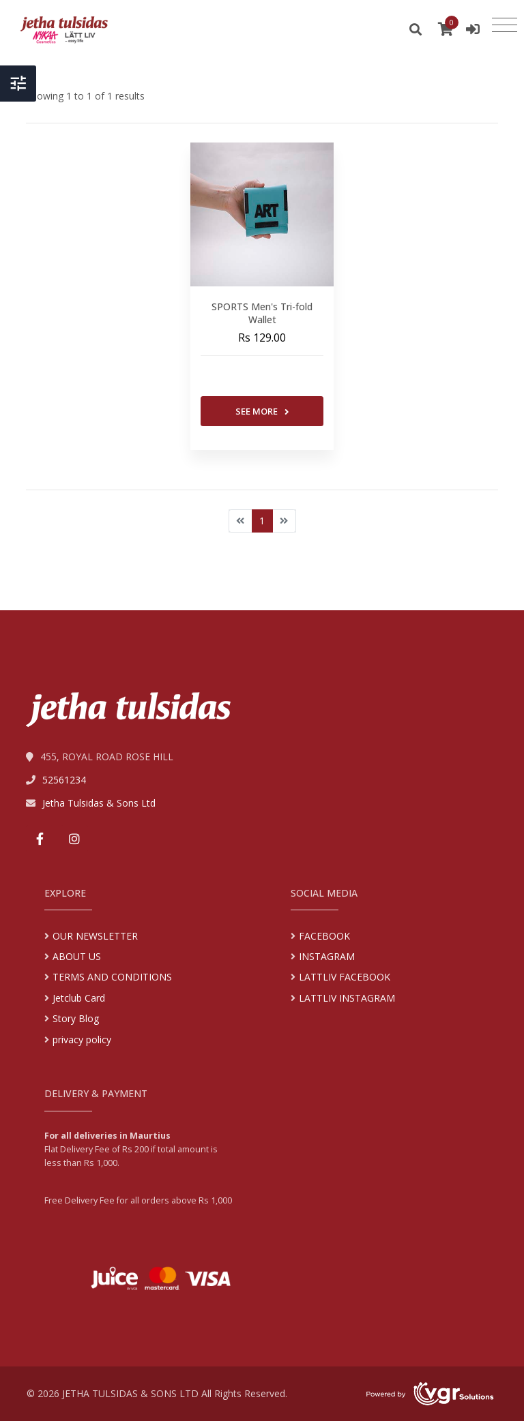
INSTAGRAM (327, 956)
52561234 (64, 779)
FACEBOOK (324, 935)
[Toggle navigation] (504, 25)
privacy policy (82, 1039)
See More (262, 411)
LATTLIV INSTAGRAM (347, 997)
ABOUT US (77, 956)
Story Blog (76, 1018)
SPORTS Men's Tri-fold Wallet (262, 313)
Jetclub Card (79, 997)
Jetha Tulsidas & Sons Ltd (99, 802)
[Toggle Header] (18, 83)
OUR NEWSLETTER (95, 935)
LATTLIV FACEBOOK (344, 976)
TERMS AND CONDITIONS (112, 976)
